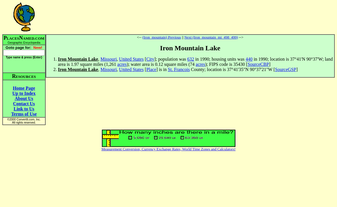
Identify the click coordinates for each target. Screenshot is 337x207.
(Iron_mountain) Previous (161, 37)
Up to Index (24, 93)
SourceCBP (258, 64)
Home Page (24, 88)
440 (249, 59)
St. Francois (179, 69)
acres (122, 64)
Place (151, 69)
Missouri (108, 59)
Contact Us (24, 103)
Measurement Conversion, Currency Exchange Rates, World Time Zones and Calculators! (169, 149)
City (150, 59)
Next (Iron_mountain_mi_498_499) (211, 37)
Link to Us (23, 108)
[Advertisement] (190, 17)
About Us (24, 98)
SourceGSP (285, 69)
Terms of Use (24, 114)
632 (190, 59)
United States (131, 59)
